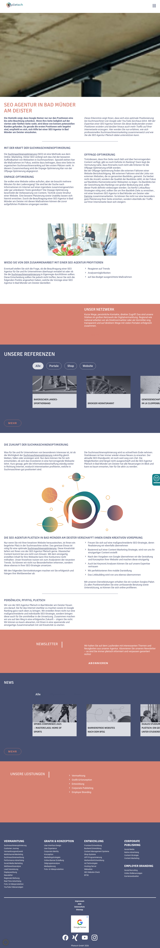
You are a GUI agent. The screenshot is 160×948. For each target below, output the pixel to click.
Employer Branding (81, 792)
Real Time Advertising (12, 881)
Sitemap (79, 910)
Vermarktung (78, 775)
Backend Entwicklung (92, 848)
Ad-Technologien (91, 863)
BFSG (86, 875)
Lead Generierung (11, 869)
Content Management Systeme (96, 851)
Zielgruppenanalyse (52, 863)
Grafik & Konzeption (82, 779)
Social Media (129, 849)
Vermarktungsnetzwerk (13, 851)
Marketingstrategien (52, 857)
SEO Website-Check (92, 872)
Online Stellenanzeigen (133, 873)
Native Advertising (131, 852)
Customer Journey (11, 848)
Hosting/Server (90, 866)
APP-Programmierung (93, 857)
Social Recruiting (131, 870)
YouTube (126, 121)
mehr (106, 335)
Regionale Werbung (12, 878)
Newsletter (150, 648)
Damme (88, 196)
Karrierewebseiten (131, 876)
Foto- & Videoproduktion (14, 884)
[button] (5, 942)
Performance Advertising (14, 860)
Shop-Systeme (90, 854)
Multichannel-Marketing (13, 854)
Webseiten (28, 159)
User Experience (50, 848)
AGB (79, 904)
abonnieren (98, 663)
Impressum (79, 901)
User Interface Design (52, 845)
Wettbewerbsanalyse (12, 866)
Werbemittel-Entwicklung (94, 860)
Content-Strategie (131, 855)
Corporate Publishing (82, 788)
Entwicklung (78, 784)
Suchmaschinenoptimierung (22, 154)
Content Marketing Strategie (122, 549)
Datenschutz (79, 907)
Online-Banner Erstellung (54, 860)
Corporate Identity (51, 851)
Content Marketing (131, 858)
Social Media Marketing (13, 863)
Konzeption (98, 559)
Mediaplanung (50, 866)
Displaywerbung (10, 872)
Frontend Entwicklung (93, 845)
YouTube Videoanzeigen (13, 887)
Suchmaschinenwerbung (14, 857)
